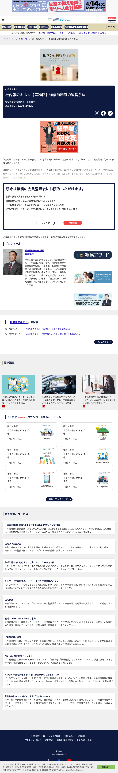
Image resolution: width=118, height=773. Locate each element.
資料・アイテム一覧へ (60, 499)
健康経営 (44, 27)
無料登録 (112, 18)
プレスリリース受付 (33, 740)
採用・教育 (19, 27)
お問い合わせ (69, 736)
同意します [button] (106, 767)
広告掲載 (82, 736)
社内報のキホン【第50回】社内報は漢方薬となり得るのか (53, 334)
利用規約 (49, 740)
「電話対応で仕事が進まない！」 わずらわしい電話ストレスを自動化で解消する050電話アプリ (99, 400)
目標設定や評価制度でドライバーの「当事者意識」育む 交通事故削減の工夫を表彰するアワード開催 (58, 400)
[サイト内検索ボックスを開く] (114, 27)
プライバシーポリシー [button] (74, 769)
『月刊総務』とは (38, 736)
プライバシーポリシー (86, 740)
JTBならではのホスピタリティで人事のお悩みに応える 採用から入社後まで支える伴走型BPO (18, 400)
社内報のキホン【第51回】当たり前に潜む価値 (48, 328)
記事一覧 (23, 38)
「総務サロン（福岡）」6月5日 (91, 32)
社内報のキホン (12, 89)
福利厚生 (32, 27)
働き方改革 (56, 27)
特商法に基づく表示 (64, 740)
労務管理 (7, 27)
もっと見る (104, 341)
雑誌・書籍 (31, 433)
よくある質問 (54, 736)
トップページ (8, 38)
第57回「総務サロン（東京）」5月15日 (56, 32)
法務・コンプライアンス (76, 27)
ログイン (112, 21)
